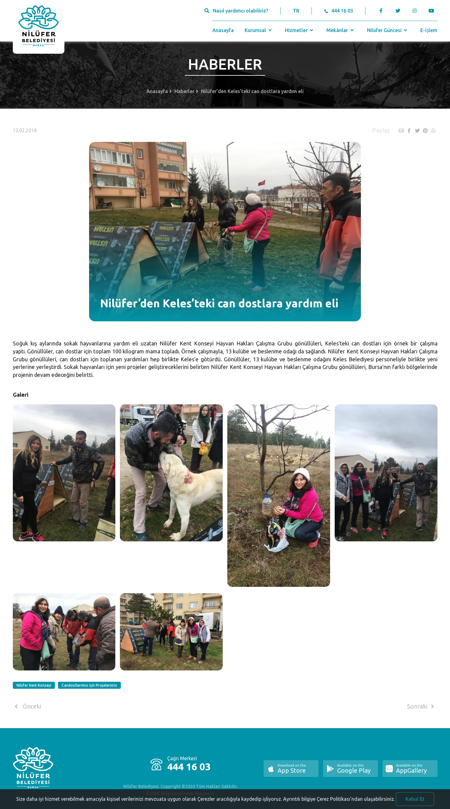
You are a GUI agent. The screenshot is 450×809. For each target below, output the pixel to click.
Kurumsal (259, 30)
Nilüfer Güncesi (388, 30)
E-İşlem (428, 30)
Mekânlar (340, 30)
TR (296, 10)
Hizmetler (300, 30)
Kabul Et (415, 802)
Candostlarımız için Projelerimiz (89, 685)
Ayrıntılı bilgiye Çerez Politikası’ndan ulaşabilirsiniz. (339, 802)
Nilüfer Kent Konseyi (33, 685)
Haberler (184, 91)
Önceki (27, 706)
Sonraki (421, 706)
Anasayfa (223, 30)
